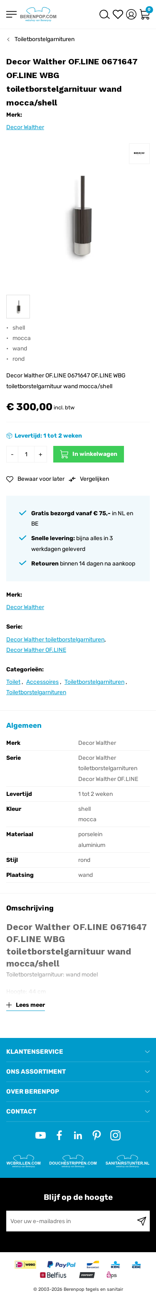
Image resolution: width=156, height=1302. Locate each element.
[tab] (78, 1051)
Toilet (13, 681)
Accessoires (42, 681)
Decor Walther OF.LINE (36, 649)
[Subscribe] (141, 1221)
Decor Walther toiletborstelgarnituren (55, 639)
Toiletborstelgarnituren (44, 39)
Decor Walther (25, 127)
